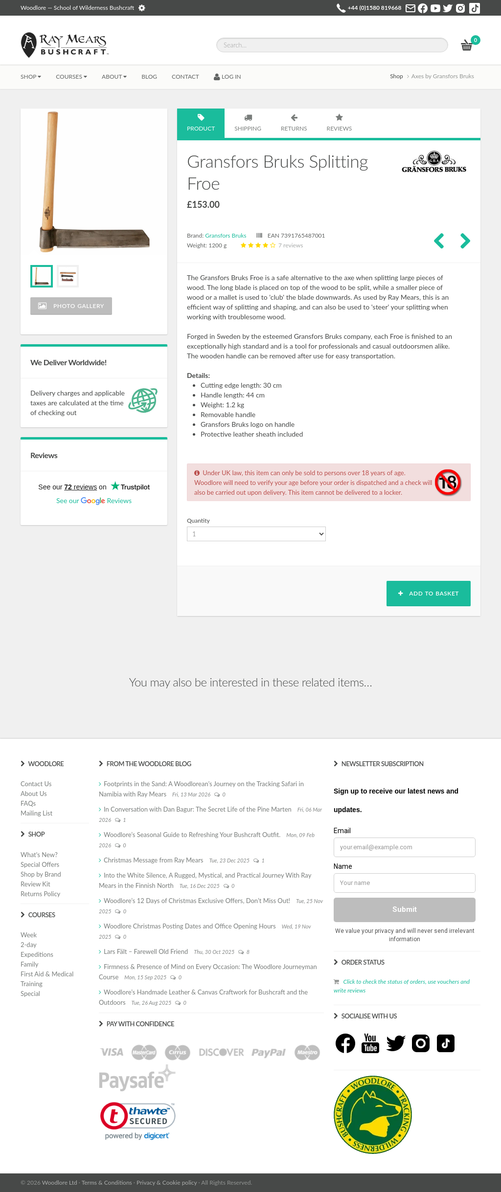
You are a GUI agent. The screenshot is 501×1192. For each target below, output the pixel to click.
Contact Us (36, 784)
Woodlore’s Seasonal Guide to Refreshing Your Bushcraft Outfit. (192, 835)
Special (30, 993)
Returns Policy (40, 894)
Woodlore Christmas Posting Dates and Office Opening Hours (190, 926)
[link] (138, 1121)
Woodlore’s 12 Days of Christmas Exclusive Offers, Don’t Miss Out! (197, 901)
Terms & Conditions (107, 1182)
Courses (71, 76)
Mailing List (36, 813)
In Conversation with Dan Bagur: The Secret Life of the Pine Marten (198, 809)
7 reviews (271, 245)
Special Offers (40, 864)
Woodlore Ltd (59, 1182)
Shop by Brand (41, 874)
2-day (29, 945)
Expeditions (37, 954)
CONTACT (185, 76)
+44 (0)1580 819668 (375, 7)
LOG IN (227, 76)
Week (29, 935)
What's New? (39, 855)
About (114, 76)
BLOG (149, 76)
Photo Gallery (71, 305)
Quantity (198, 520)
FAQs (28, 803)
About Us (34, 793)
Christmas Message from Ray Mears (153, 860)
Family (29, 964)
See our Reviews (94, 500)
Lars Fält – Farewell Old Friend (146, 951)
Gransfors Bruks (225, 235)
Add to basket (428, 593)
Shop (31, 76)
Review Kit (35, 884)
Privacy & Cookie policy (167, 1182)
